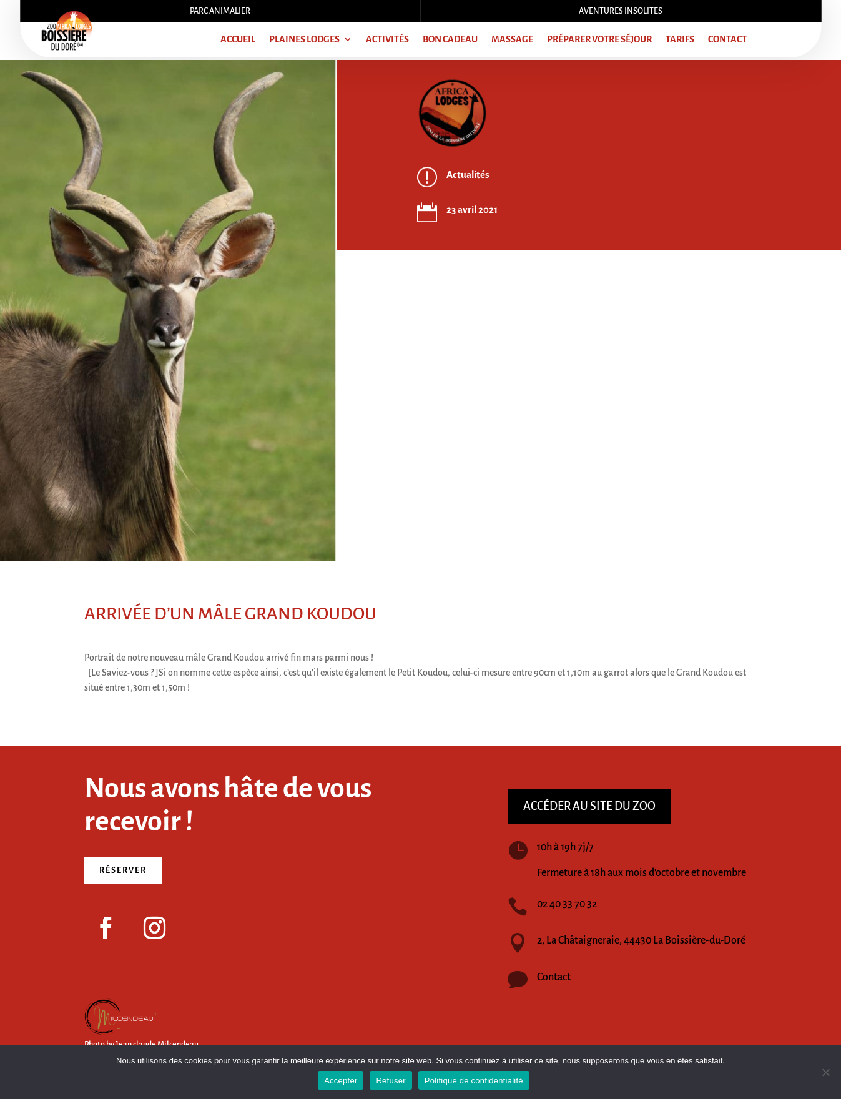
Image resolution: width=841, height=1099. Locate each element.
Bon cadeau (450, 39)
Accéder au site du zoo (589, 806)
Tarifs (680, 39)
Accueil (237, 39)
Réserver (123, 870)
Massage (512, 39)
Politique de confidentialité (474, 1080)
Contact (727, 39)
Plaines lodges (304, 39)
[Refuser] (825, 1072)
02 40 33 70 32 (567, 904)
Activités (387, 39)
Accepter (340, 1080)
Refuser (390, 1080)
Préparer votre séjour (599, 39)
